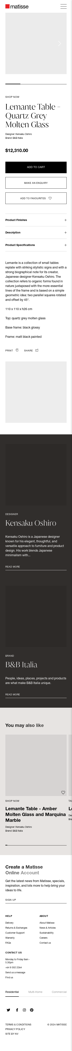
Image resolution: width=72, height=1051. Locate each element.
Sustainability (47, 933)
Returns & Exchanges (16, 928)
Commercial (59, 992)
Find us (9, 978)
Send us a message (15, 973)
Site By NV (11, 1034)
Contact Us (13, 953)
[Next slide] (59, 43)
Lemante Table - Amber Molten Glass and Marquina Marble (35, 815)
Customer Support (15, 933)
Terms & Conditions (18, 1025)
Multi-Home (35, 992)
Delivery (9, 923)
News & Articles (48, 928)
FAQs (8, 943)
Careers (43, 938)
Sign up (10, 900)
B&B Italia (18, 138)
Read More (12, 567)
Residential (12, 992)
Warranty (10, 938)
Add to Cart (36, 167)
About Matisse (47, 923)
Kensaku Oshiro (24, 134)
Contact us (45, 943)
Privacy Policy (15, 1029)
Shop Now (12, 97)
